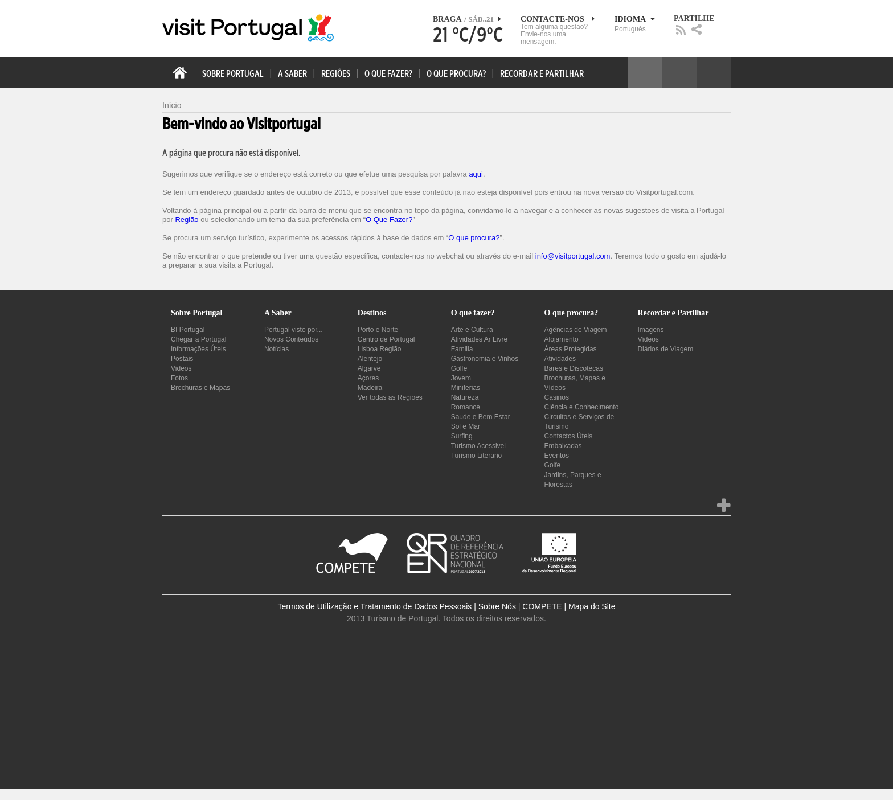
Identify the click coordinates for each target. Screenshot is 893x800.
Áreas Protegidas (570, 349)
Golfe (459, 368)
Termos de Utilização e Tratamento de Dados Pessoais (375, 606)
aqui (476, 174)
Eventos (556, 456)
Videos (181, 368)
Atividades (560, 359)
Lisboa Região (380, 349)
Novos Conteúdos (291, 339)
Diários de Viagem (665, 349)
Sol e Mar (465, 426)
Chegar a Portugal (198, 339)
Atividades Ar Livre (479, 339)
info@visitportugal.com (573, 256)
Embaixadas (563, 446)
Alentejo (370, 359)
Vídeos (647, 339)
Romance (465, 407)
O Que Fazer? (389, 219)
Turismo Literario (476, 456)
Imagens (650, 330)
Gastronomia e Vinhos (485, 359)
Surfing (462, 436)
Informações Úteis (198, 349)
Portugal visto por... (293, 330)
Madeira (370, 388)
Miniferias (465, 388)
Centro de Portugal (386, 339)
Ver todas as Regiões (390, 397)
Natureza (465, 397)
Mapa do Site (592, 606)
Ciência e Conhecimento (581, 407)
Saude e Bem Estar (480, 417)
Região (186, 219)
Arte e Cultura (472, 330)
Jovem (461, 378)
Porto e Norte (378, 330)
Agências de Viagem (575, 330)
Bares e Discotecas (573, 368)
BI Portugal (187, 330)
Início (171, 105)
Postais (182, 359)
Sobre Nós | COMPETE (520, 606)
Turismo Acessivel (478, 446)
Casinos (556, 397)
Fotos (179, 378)
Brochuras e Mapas (200, 388)
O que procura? (473, 237)
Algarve (369, 368)
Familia (462, 349)
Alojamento (561, 339)
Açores (368, 378)
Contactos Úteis (568, 436)
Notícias (276, 349)
